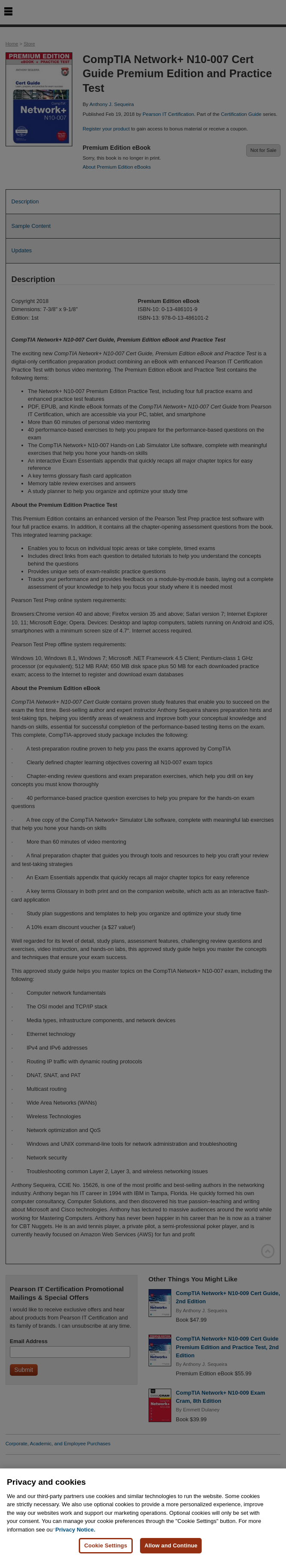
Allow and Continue (170, 1545)
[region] (143, 1513)
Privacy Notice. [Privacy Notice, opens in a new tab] (75, 1529)
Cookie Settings (105, 1545)
